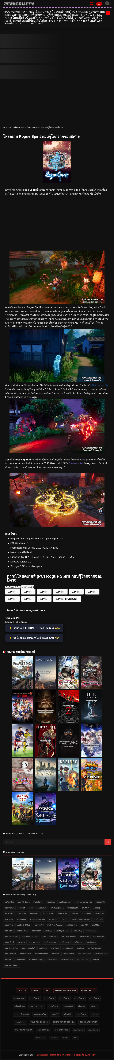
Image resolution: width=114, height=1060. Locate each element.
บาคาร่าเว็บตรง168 (21, 1014)
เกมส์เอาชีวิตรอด (57, 908)
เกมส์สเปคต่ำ (100, 902)
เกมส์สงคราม (34, 913)
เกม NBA (80, 948)
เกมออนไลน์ (9, 942)
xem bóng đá (43, 1030)
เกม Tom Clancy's (94, 948)
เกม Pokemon (91, 931)
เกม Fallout (43, 948)
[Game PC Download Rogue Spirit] (57, 526)
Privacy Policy (88, 990)
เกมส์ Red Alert (82, 959)
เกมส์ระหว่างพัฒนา (11, 965)
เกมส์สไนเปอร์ (52, 959)
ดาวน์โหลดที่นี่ (28, 587)
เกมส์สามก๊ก (98, 919)
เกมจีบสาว (64, 919)
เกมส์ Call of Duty (24, 925)
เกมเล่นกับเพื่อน (69, 954)
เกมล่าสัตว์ (8, 959)
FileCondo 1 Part (12, 587)
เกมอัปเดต (55, 954)
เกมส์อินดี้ (21, 908)
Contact (35, 990)
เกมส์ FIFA (84, 925)
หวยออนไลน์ (68, 1006)
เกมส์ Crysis (64, 942)
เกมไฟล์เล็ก (9, 913)
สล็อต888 (67, 1014)
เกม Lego (48, 931)
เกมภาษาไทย (42, 908)
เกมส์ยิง (31, 908)
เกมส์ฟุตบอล (21, 919)
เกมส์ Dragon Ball (11, 937)
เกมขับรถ (74, 913)
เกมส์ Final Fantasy (54, 925)
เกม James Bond (84, 954)
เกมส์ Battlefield (50, 942)
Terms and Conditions (65, 990)
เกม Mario (55, 948)
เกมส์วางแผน (9, 908)
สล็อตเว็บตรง (34, 998)
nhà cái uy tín (61, 1030)
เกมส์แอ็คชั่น (37, 902)
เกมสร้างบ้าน (84, 937)
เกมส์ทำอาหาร (78, 942)
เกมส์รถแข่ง (21, 913)
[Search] (99, 4)
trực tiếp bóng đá (23, 1030)
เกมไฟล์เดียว (9, 902)
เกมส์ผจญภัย (50, 902)
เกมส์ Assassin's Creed (81, 919)
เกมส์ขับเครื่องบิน (41, 954)
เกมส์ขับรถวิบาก (25, 954)
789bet (54, 1038)
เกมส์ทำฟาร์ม (62, 913)
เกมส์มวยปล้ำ (36, 931)
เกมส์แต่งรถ (91, 942)
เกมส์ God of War (11, 948)
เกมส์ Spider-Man (62, 931)
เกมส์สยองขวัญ (72, 908)
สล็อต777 (94, 1006)
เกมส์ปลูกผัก (9, 919)
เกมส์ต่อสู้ (96, 908)
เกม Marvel (53, 919)
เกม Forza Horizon (69, 937)
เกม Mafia (21, 942)
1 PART (12, 591)
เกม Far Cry (77, 931)
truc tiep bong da (39, 1022)
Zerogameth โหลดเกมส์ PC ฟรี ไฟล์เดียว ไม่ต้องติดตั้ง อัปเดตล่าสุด (66, 1055)
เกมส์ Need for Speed (30, 937)
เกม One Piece (34, 942)
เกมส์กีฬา (85, 908)
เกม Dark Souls (67, 959)
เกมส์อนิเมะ (99, 913)
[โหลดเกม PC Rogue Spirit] (57, 381)
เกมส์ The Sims (98, 937)
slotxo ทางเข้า (36, 1006)
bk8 (75, 1038)
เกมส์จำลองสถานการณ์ (83, 902)
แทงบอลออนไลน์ (40, 1014)
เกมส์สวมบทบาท (65, 902)
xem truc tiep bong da (64, 1022)
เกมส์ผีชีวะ (96, 925)
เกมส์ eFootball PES (50, 937)
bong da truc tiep (88, 1022)
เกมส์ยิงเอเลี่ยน (71, 925)
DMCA (47, 990)
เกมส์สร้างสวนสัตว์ (28, 948)
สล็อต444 (81, 1006)
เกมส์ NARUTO (10, 954)
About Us (22, 990)
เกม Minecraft (68, 948)
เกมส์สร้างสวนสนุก (36, 959)
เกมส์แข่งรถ (9, 925)
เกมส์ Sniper (20, 959)
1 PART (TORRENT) (67, 599)
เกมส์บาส (95, 959)
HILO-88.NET (19, 998)
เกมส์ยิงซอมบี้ (86, 913)
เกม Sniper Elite (101, 954)
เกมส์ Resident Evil (37, 919)
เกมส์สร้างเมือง (48, 913)
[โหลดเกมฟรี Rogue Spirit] (57, 303)
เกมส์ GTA (8, 931)
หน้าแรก (6, 127)
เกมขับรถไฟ (39, 925)
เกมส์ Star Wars (22, 931)
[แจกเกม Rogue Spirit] (57, 452)
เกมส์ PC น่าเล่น (18, 127)
